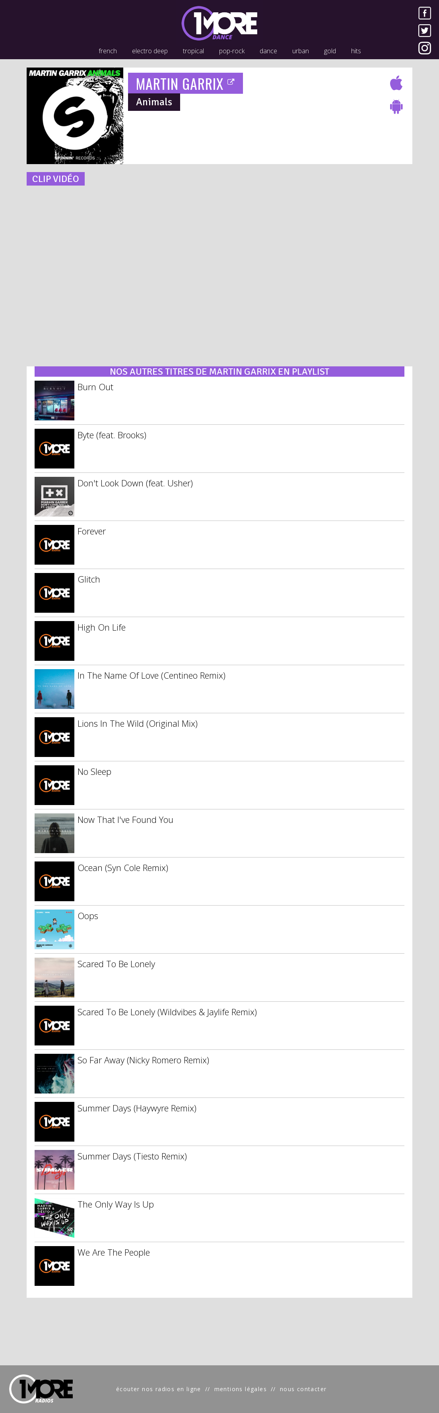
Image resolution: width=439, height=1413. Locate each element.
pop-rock (232, 50)
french (108, 50)
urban (300, 50)
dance (268, 50)
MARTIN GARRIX (185, 83)
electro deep (150, 50)
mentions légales (240, 1389)
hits (356, 50)
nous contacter (303, 1389)
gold (330, 50)
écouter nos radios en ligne (158, 1389)
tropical (193, 50)
